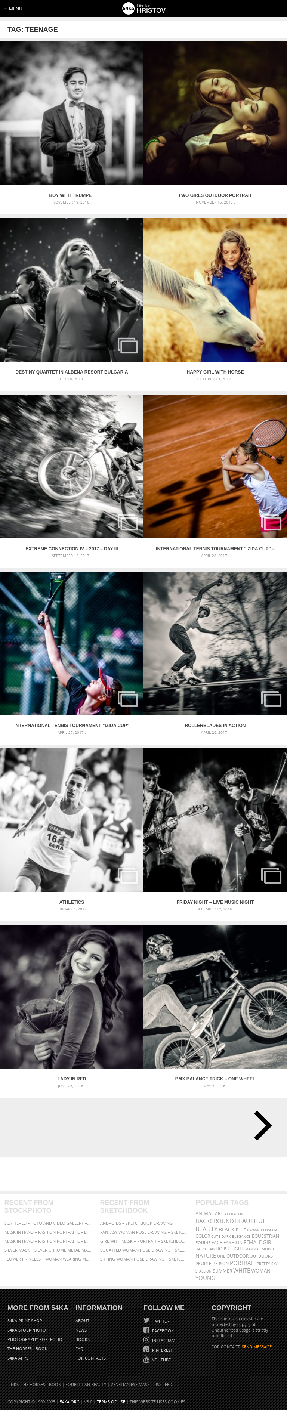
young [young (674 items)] (205, 1277)
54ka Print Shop (24, 1320)
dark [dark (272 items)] (226, 1236)
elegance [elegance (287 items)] (241, 1236)
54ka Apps (17, 1358)
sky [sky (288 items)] (274, 1263)
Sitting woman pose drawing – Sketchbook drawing (143, 1259)
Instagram (163, 1340)
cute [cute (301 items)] (215, 1236)
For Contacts (90, 1358)
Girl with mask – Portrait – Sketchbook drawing (143, 1241)
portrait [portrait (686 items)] (243, 1263)
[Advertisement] (145, 1174)
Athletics (71, 902)
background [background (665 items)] (214, 1221)
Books (82, 1339)
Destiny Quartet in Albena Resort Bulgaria (72, 372)
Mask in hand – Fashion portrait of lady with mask (48, 1241)
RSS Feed (163, 1384)
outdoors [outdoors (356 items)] (261, 1256)
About (82, 1320)
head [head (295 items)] (210, 1249)
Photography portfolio (34, 1339)
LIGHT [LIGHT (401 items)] (237, 1249)
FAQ (79, 1348)
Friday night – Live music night (215, 902)
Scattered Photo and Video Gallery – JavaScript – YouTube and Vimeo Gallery (48, 1223)
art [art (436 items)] (219, 1213)
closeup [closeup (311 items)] (269, 1230)
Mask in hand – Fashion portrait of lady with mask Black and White (48, 1232)
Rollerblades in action (215, 725)
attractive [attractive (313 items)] (235, 1213)
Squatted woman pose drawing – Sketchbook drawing (143, 1250)
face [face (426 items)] (217, 1242)
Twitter (160, 1321)
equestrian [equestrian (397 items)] (265, 1236)
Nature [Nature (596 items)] (205, 1255)
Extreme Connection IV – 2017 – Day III (71, 548)
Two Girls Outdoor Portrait (215, 195)
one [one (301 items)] (221, 1256)
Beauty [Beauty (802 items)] (206, 1229)
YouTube (161, 1360)
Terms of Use (111, 1401)
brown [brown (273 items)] (253, 1230)
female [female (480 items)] (253, 1242)
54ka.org (70, 1401)
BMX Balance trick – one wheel (215, 1079)
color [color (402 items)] (202, 1236)
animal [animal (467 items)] (204, 1213)
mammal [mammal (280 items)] (252, 1249)
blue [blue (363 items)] (241, 1230)
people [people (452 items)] (203, 1263)
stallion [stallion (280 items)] (203, 1271)
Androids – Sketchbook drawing (136, 1223)
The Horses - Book (27, 1348)
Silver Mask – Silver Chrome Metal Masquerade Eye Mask (48, 1250)
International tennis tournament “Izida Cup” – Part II (215, 548)
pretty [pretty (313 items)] (263, 1263)
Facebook (162, 1330)
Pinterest (162, 1350)
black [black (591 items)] (227, 1229)
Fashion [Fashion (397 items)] (233, 1242)
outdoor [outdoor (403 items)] (237, 1256)
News (81, 1330)
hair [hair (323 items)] (199, 1249)
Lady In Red (72, 1079)
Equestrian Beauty (85, 1384)
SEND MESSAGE (257, 1346)
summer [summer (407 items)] (222, 1271)
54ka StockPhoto (26, 1330)
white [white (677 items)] (241, 1270)
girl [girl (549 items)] (268, 1242)
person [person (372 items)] (221, 1263)
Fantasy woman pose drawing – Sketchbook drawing (143, 1232)
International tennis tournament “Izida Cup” (71, 725)
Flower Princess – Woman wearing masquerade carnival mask (48, 1259)
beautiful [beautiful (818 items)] (250, 1221)
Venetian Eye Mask (130, 1384)
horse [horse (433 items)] (223, 1249)
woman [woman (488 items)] (261, 1271)
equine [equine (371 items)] (202, 1242)
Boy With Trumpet (71, 195)
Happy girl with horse (215, 372)
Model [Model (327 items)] (268, 1249)
